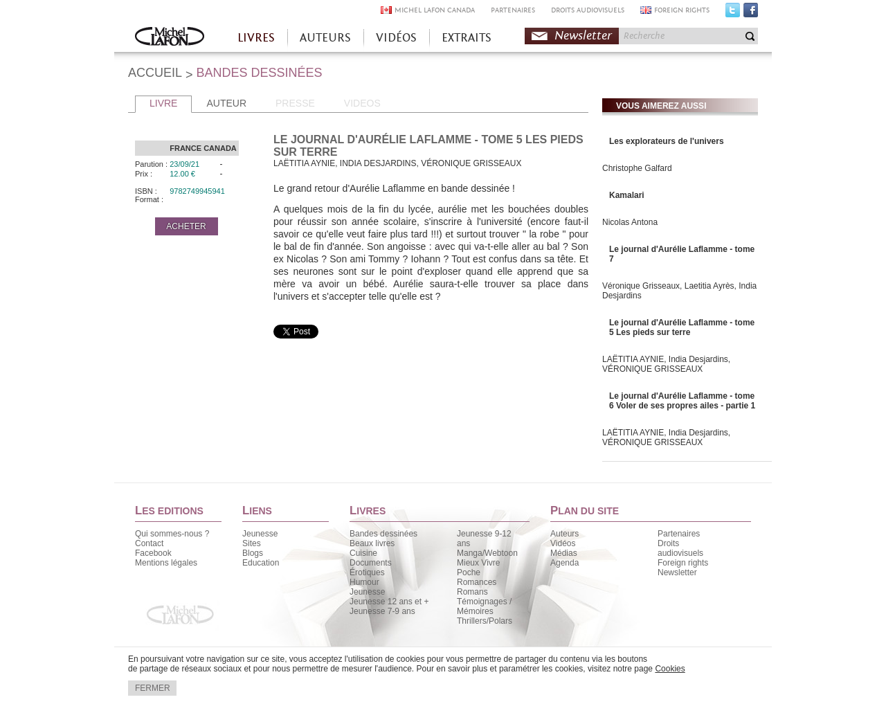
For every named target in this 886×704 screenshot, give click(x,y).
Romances (476, 582)
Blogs (252, 553)
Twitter (732, 13)
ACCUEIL (155, 73)
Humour (364, 582)
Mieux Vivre (478, 563)
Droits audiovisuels (680, 548)
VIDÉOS (396, 37)
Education (260, 563)
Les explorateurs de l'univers (666, 141)
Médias (563, 553)
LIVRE (163, 103)
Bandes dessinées (383, 534)
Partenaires (679, 534)
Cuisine (363, 553)
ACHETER (186, 226)
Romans (472, 592)
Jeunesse (260, 534)
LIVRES (256, 37)
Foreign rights (683, 563)
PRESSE (295, 103)
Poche (468, 572)
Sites (251, 543)
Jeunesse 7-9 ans (382, 611)
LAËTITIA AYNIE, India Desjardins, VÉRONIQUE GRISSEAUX (666, 364)
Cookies (670, 669)
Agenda (564, 563)
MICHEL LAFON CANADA (435, 10)
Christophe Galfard (637, 168)
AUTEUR (226, 103)
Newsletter (583, 35)
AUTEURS (325, 37)
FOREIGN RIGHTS (681, 10)
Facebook (750, 13)
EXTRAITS (466, 37)
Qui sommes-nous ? (172, 534)
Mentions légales (166, 563)
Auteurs (564, 534)
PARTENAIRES (513, 10)
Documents (371, 563)
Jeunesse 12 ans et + (389, 601)
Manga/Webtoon (487, 553)
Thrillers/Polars (484, 621)
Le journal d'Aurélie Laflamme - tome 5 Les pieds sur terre (681, 327)
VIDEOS (362, 103)
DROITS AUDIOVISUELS (587, 10)
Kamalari (626, 195)
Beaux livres (372, 543)
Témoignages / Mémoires (484, 606)
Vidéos (562, 543)
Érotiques (367, 572)
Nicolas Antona (630, 222)
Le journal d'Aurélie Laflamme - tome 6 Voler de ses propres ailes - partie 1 (682, 400)
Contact (149, 543)
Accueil (169, 37)
